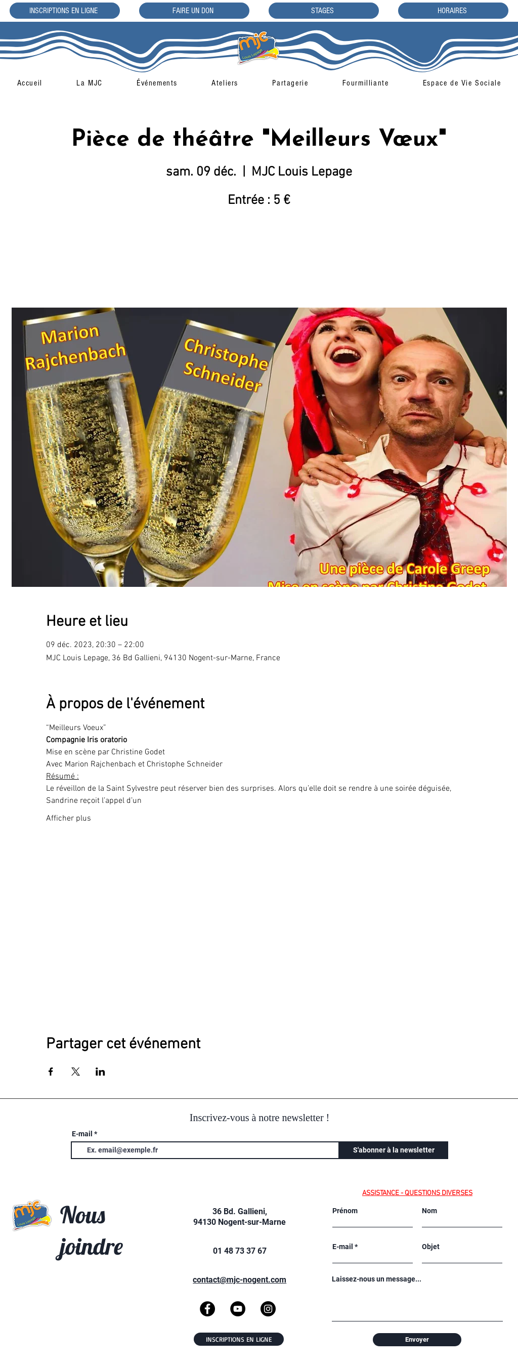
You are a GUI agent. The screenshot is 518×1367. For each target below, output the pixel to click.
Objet (431, 1246)
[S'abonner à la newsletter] (393, 1150)
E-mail (82, 1133)
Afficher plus (68, 819)
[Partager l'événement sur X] (75, 1071)
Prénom (345, 1210)
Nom (429, 1210)
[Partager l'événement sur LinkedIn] (100, 1071)
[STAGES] (324, 11)
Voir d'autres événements (259, 260)
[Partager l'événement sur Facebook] (51, 1071)
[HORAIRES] (453, 11)
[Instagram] (268, 1308)
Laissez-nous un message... (376, 1279)
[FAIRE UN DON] (194, 11)
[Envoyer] (417, 1339)
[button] (89, 83)
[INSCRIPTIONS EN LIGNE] (65, 11)
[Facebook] (207, 1308)
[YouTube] (237, 1308)
